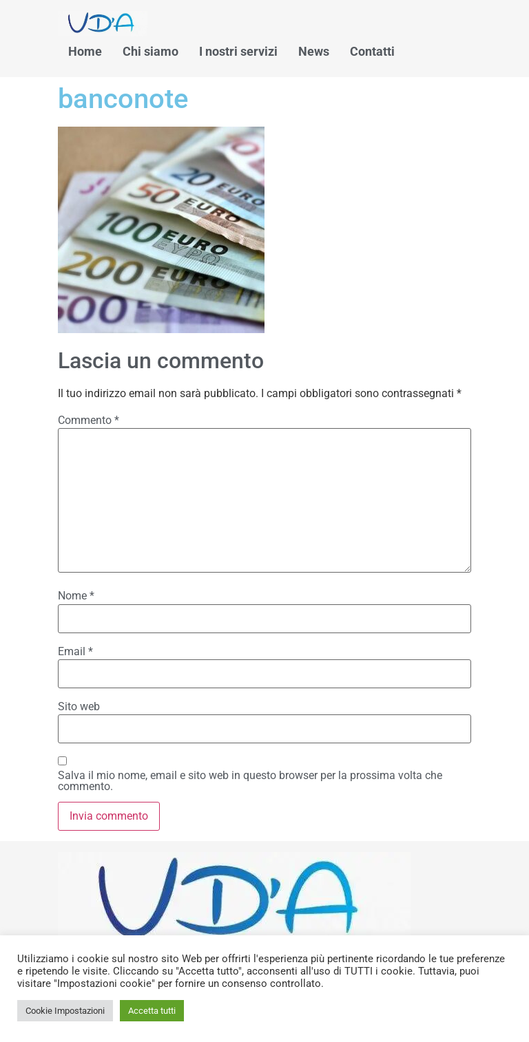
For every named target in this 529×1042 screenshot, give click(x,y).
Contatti (372, 51)
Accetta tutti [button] (152, 1011)
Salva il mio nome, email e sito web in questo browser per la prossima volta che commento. (250, 781)
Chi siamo (150, 51)
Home (85, 51)
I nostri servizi (238, 51)
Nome (76, 596)
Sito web (79, 706)
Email (75, 651)
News (313, 51)
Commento (88, 420)
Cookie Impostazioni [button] (65, 1011)
